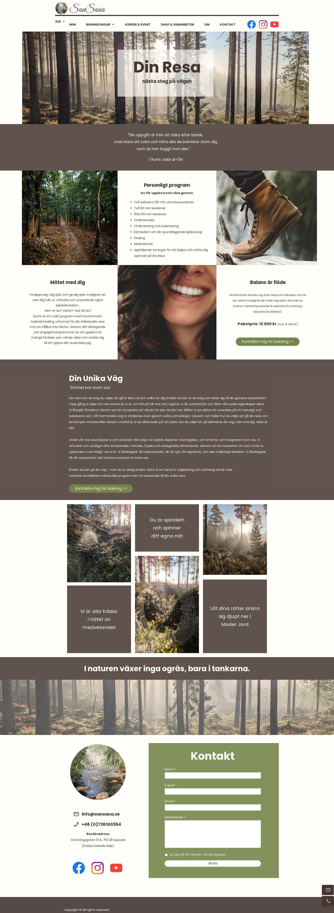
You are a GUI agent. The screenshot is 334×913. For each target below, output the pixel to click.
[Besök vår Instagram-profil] (263, 24)
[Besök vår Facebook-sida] (251, 24)
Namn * (170, 769)
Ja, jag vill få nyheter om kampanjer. (198, 854)
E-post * (171, 785)
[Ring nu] (328, 901)
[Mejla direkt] (328, 890)
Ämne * (170, 801)
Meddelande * (175, 817)
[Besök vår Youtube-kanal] (274, 24)
